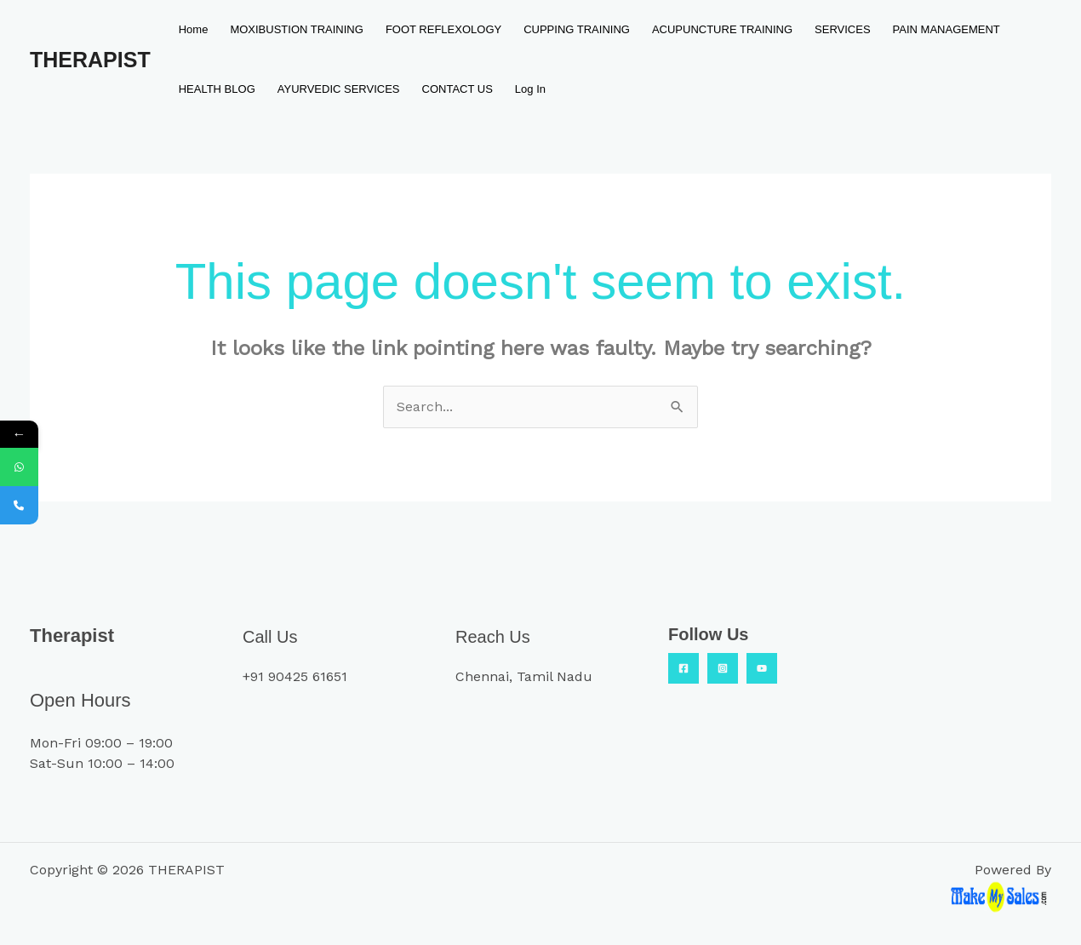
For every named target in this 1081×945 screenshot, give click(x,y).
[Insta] (722, 668)
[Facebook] (683, 668)
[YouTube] (761, 668)
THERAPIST (90, 60)
